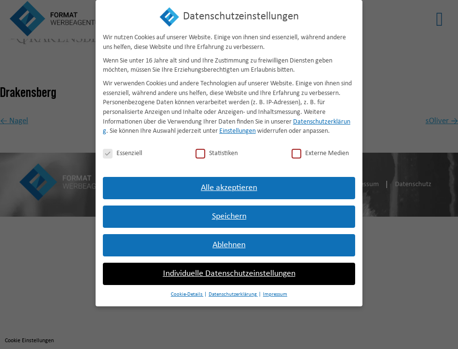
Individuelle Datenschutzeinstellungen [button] (229, 271)
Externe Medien (320, 151)
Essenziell (122, 151)
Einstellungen (237, 128)
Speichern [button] (229, 214)
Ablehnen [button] (229, 242)
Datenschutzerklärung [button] (233, 292)
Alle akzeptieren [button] (229, 185)
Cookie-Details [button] (187, 292)
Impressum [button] (275, 292)
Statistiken (217, 151)
